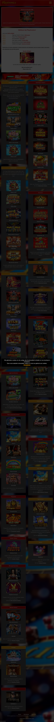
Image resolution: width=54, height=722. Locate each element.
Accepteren (27, 365)
